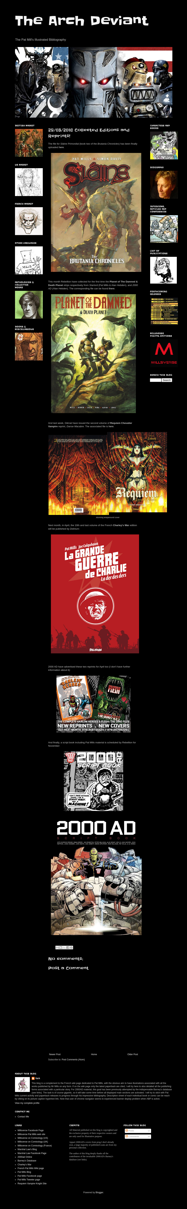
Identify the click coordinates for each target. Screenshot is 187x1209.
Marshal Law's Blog (27, 1149)
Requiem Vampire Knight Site (32, 1183)
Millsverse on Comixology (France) (35, 1145)
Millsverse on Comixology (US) (33, 1138)
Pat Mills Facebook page (30, 1176)
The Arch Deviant (81, 21)
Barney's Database (27, 1160)
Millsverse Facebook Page (31, 1130)
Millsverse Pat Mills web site (31, 1134)
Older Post (132, 1054)
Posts (130, 1130)
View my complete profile (27, 1103)
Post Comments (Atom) (73, 1059)
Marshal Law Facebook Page (32, 1153)
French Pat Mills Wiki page (31, 1168)
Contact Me (23, 1116)
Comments (132, 1136)
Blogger (99, 1192)
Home (94, 1054)
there (111, 288)
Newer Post (55, 1054)
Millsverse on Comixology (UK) (33, 1141)
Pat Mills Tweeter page (29, 1179)
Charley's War (24, 1164)
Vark (37, 1078)
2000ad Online (25, 1157)
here (61, 147)
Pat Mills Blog (24, 1172)
